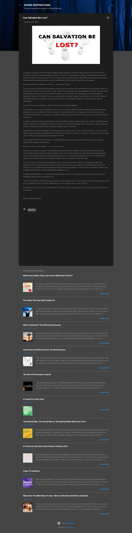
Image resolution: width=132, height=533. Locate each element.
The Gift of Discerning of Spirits (37, 374)
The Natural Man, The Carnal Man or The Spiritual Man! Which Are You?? (54, 421)
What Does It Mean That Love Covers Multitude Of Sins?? (48, 275)
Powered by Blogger (66, 523)
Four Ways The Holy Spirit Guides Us (39, 300)
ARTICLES (31, 210)
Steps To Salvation (31, 471)
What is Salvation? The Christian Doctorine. (42, 325)
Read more (104, 294)
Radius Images (70, 527)
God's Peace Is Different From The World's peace (44, 350)
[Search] (112, 6)
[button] (108, 18)
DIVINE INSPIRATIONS (37, 5)
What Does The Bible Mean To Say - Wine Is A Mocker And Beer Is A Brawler (55, 496)
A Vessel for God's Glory (33, 399)
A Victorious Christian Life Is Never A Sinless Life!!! (45, 446)
